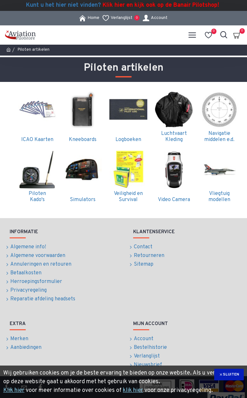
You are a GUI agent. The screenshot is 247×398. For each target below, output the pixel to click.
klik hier (133, 390)
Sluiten (231, 374)
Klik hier (13, 390)
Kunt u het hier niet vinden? (122, 5)
